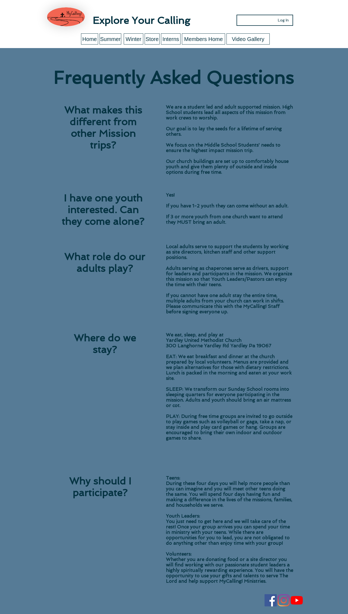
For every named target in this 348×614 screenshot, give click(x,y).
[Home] (89, 39)
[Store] (152, 39)
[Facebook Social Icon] (271, 600)
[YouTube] (297, 600)
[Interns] (171, 39)
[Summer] (110, 39)
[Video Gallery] (248, 39)
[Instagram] (284, 600)
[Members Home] (203, 39)
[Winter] (133, 39)
